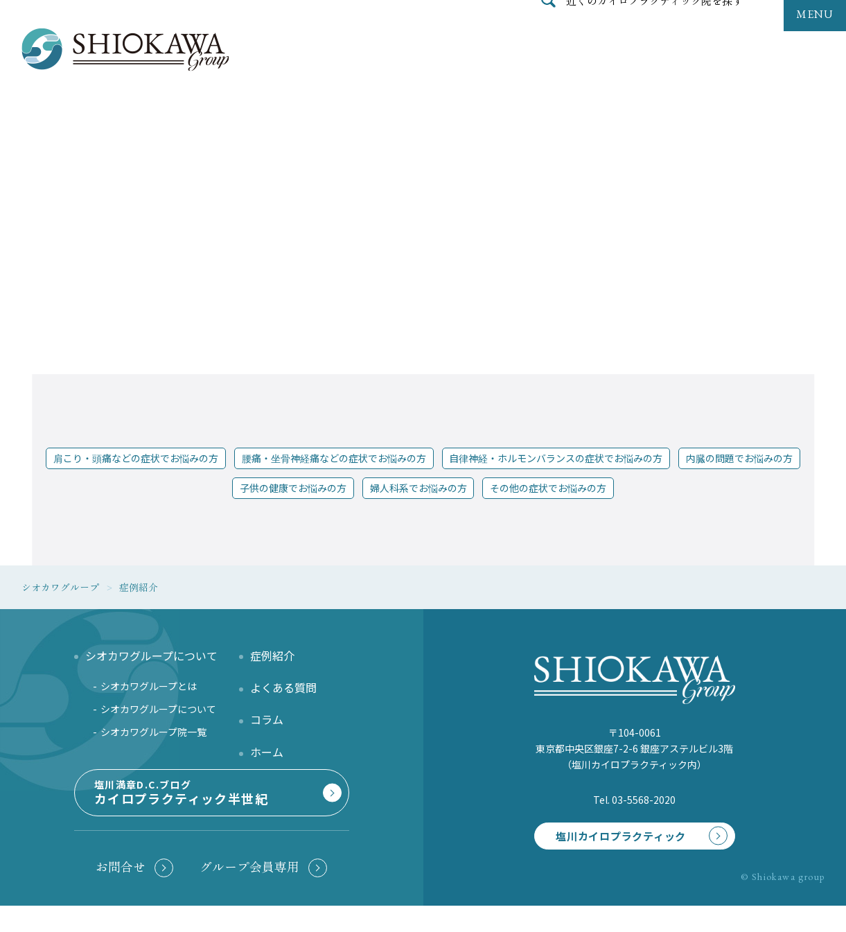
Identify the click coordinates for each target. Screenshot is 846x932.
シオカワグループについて (158, 709)
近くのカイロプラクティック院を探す (655, 30)
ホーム (266, 752)
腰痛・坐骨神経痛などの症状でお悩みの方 (334, 458)
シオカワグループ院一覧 (153, 732)
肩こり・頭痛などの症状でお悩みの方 (135, 458)
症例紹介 (272, 655)
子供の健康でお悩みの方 (293, 488)
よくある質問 (283, 687)
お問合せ (121, 892)
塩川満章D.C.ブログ (209, 812)
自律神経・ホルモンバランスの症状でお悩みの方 (555, 458)
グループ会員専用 (249, 892)
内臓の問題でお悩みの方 (739, 458)
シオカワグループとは (148, 686)
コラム (266, 719)
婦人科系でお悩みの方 (418, 488)
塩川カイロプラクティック (611, 838)
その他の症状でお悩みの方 (548, 488)
